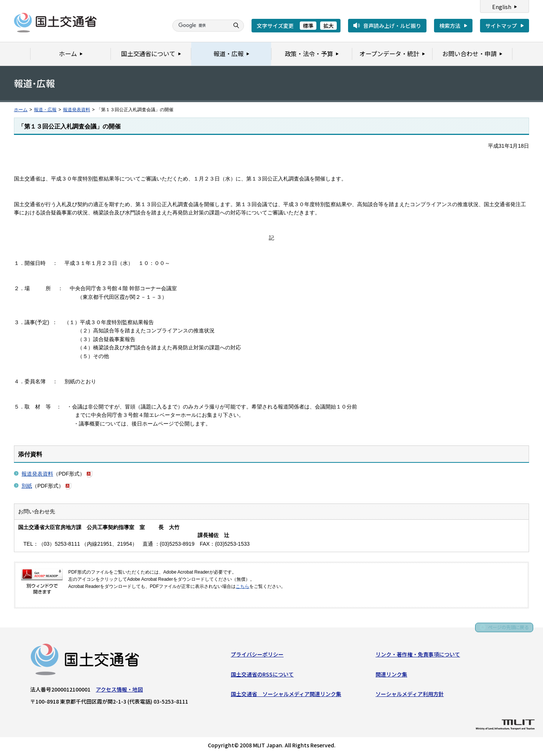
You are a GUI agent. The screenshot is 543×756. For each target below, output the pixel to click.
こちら (242, 586)
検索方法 (449, 25)
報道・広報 (45, 109)
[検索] (200, 25)
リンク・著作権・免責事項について (418, 655)
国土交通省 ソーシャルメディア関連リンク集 (286, 695)
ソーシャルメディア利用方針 (410, 695)
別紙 (26, 486)
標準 (308, 25)
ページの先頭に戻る (506, 628)
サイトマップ (501, 25)
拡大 (328, 25)
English (501, 7)
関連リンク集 (391, 675)
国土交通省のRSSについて (262, 675)
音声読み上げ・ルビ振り (392, 25)
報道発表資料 (76, 109)
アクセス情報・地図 (119, 690)
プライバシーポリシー (257, 655)
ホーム (21, 109)
